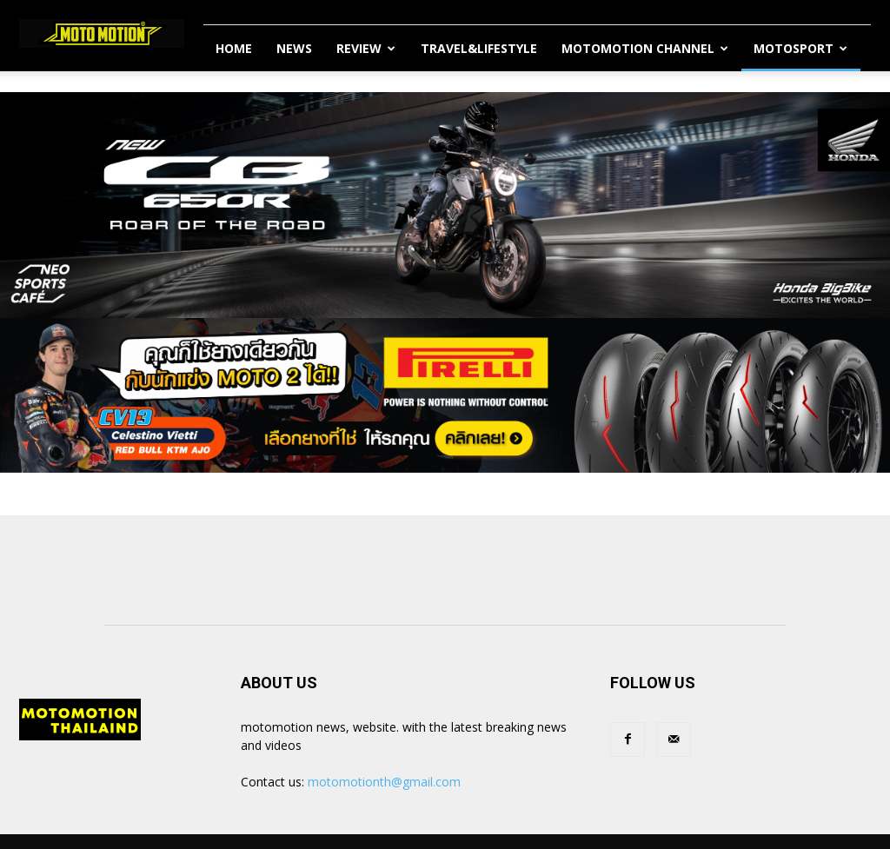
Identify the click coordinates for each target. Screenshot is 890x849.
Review (365, 48)
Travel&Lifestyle (479, 48)
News (294, 48)
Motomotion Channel (644, 48)
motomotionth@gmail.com (384, 781)
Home (234, 48)
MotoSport (800, 48)
